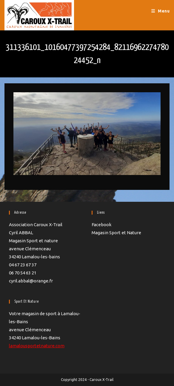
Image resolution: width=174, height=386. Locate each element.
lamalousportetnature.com (36, 345)
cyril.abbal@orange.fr (31, 280)
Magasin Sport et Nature (116, 232)
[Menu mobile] (160, 11)
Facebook (101, 224)
